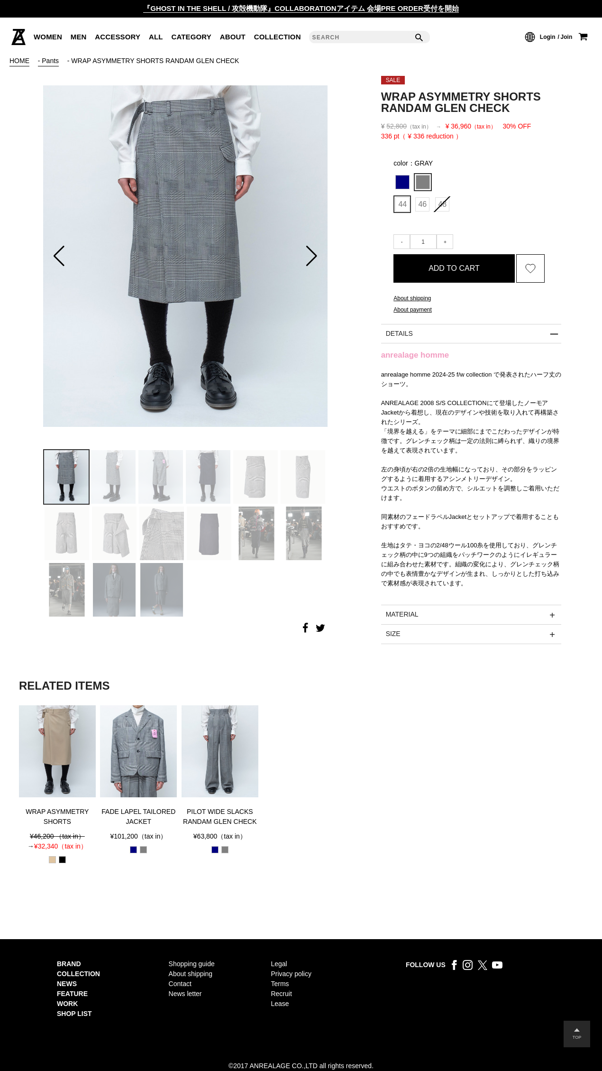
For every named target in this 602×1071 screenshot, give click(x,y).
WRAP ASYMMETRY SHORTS (57, 816)
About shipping (191, 974)
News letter (185, 993)
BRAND (69, 964)
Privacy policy (291, 974)
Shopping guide (192, 964)
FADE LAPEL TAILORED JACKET (138, 816)
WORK (67, 1003)
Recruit (281, 993)
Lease (280, 1003)
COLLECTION (78, 974)
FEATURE (72, 993)
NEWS (67, 984)
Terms (280, 984)
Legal (279, 964)
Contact (180, 984)
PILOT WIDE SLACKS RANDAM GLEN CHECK (219, 816)
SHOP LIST (74, 1013)
